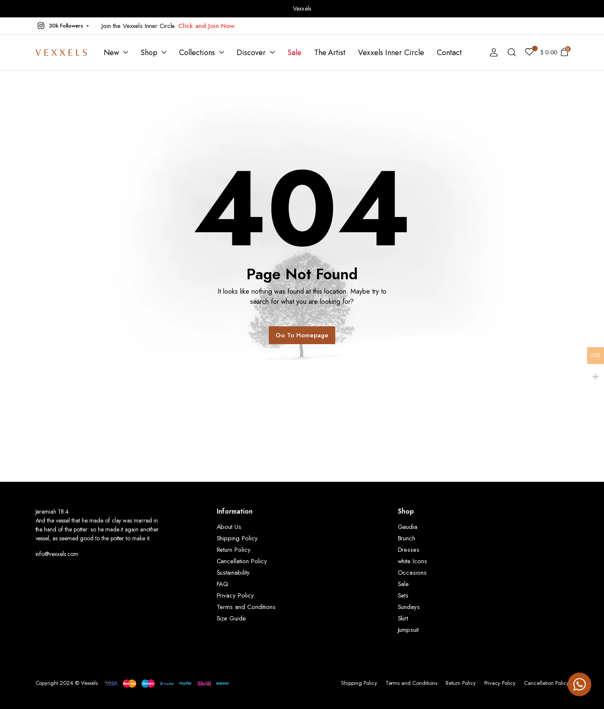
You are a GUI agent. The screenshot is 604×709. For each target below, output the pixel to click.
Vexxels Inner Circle (391, 52)
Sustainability (233, 572)
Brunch (407, 538)
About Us (229, 526)
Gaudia (408, 526)
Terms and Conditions (246, 607)
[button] (62, 25)
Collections (197, 52)
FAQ (223, 584)
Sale (294, 52)
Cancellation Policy (242, 561)
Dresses (409, 549)
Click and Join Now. (206, 26)
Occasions (412, 572)
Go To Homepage (302, 335)
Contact (449, 52)
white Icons (412, 561)
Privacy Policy (235, 595)
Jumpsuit (408, 629)
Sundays (409, 607)
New (111, 52)
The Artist (330, 52)
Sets (403, 595)
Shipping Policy (237, 538)
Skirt (403, 618)
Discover (251, 52)
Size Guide (231, 618)
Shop (149, 52)
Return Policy (234, 549)
